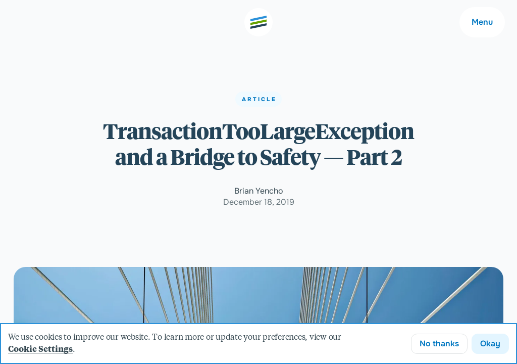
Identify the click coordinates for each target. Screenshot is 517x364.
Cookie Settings (40, 350)
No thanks (439, 343)
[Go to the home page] (258, 22)
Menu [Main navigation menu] (482, 22)
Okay (490, 343)
